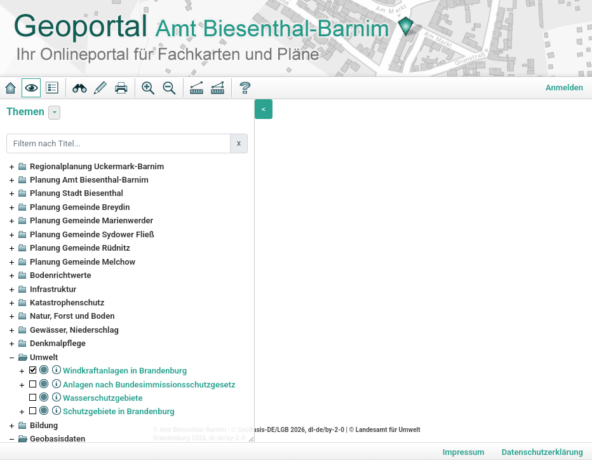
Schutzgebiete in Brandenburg (119, 411)
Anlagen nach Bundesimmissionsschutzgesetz (149, 384)
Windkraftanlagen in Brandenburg (125, 370)
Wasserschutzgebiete (102, 398)
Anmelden (564, 87)
